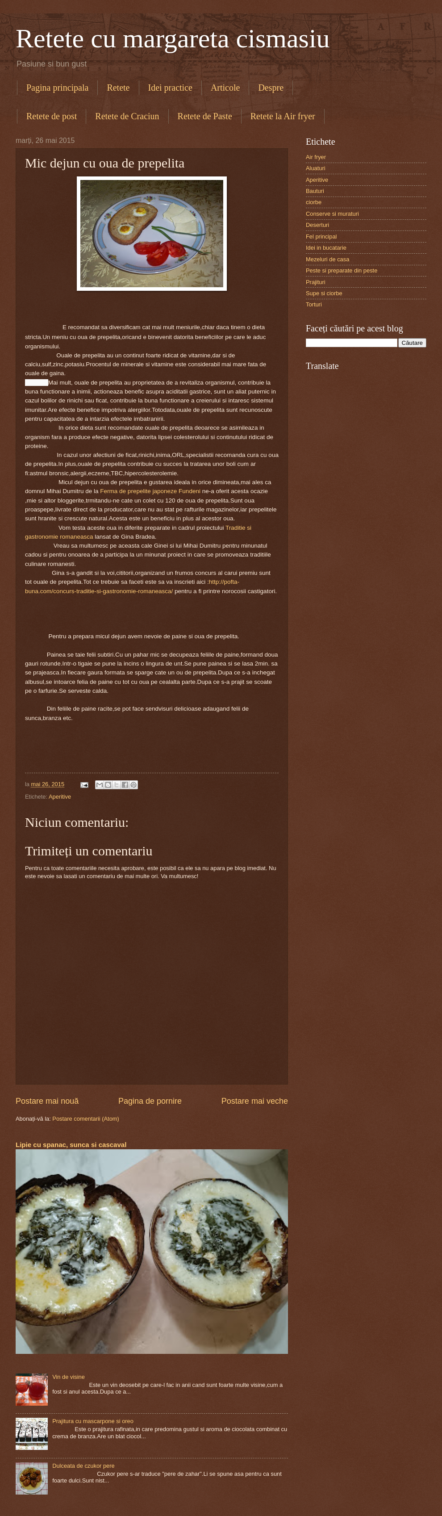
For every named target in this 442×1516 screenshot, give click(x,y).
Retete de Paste (205, 116)
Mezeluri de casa (327, 259)
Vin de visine (68, 1377)
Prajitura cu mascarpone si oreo (92, 1421)
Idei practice (170, 87)
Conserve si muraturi (332, 213)
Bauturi (315, 191)
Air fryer (316, 157)
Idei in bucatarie (326, 247)
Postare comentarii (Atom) (85, 1118)
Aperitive (60, 796)
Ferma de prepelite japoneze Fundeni (150, 491)
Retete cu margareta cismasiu (173, 38)
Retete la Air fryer (282, 116)
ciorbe (313, 202)
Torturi (314, 304)
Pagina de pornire (150, 1101)
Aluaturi (315, 168)
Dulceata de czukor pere (83, 1465)
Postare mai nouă (47, 1101)
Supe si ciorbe (324, 293)
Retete (118, 87)
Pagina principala (57, 87)
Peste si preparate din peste (341, 270)
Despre (271, 87)
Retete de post (51, 116)
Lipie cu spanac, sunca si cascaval (71, 1144)
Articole (225, 87)
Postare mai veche (254, 1101)
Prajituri (315, 282)
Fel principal (321, 236)
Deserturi (317, 225)
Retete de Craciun (127, 116)
